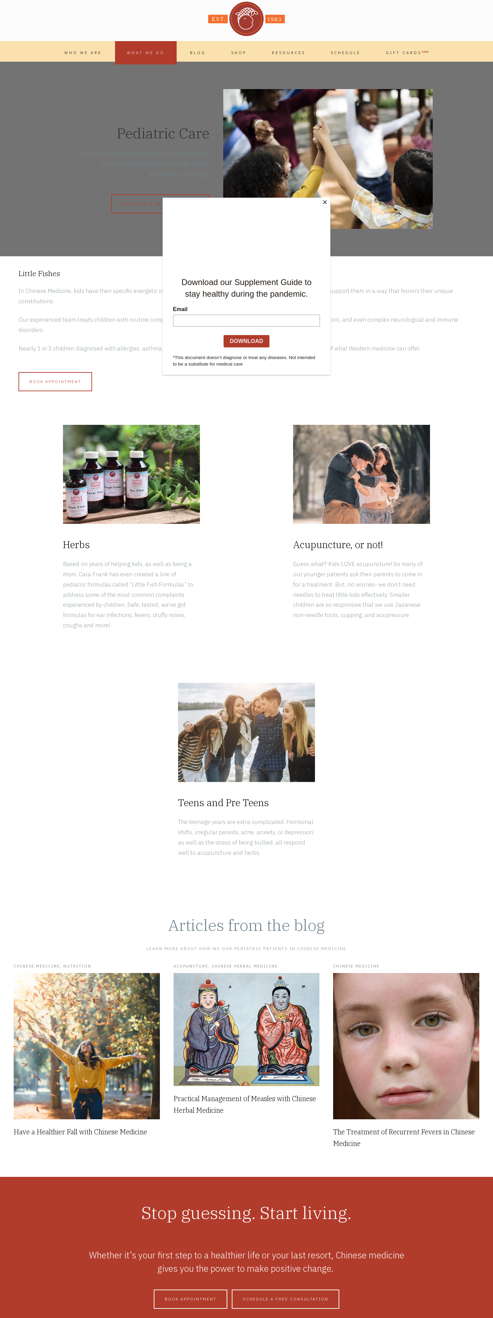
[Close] (329, 199)
